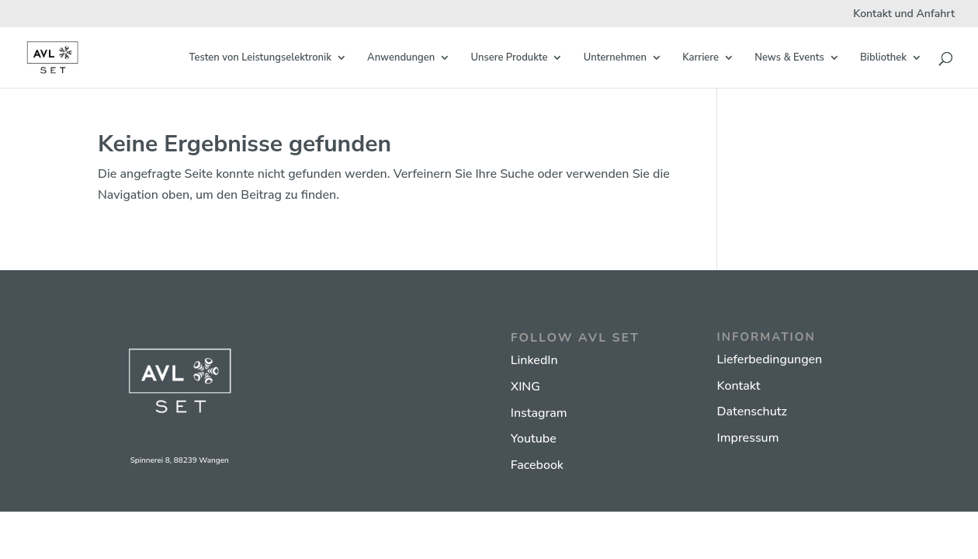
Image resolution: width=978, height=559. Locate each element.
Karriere (700, 58)
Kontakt (739, 385)
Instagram (539, 413)
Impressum (748, 437)
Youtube (534, 438)
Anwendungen (401, 58)
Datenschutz (752, 411)
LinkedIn (534, 360)
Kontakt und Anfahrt (904, 15)
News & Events (789, 58)
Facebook (537, 465)
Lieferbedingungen (770, 359)
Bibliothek (883, 58)
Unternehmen (615, 58)
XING (525, 386)
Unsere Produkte (508, 58)
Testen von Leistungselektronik (260, 58)
